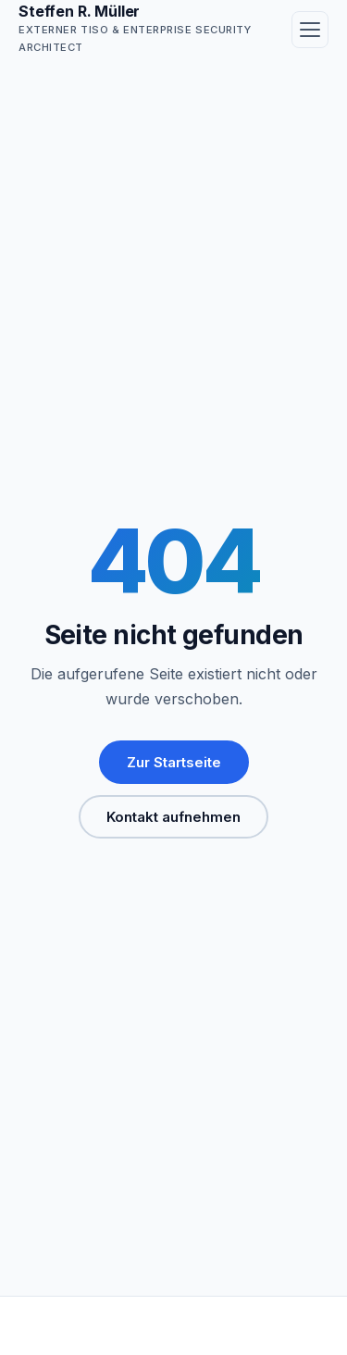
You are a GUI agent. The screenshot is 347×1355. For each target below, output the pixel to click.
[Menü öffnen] (309, 29)
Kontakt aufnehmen (173, 817)
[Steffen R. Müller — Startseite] (144, 29)
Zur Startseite (174, 762)
